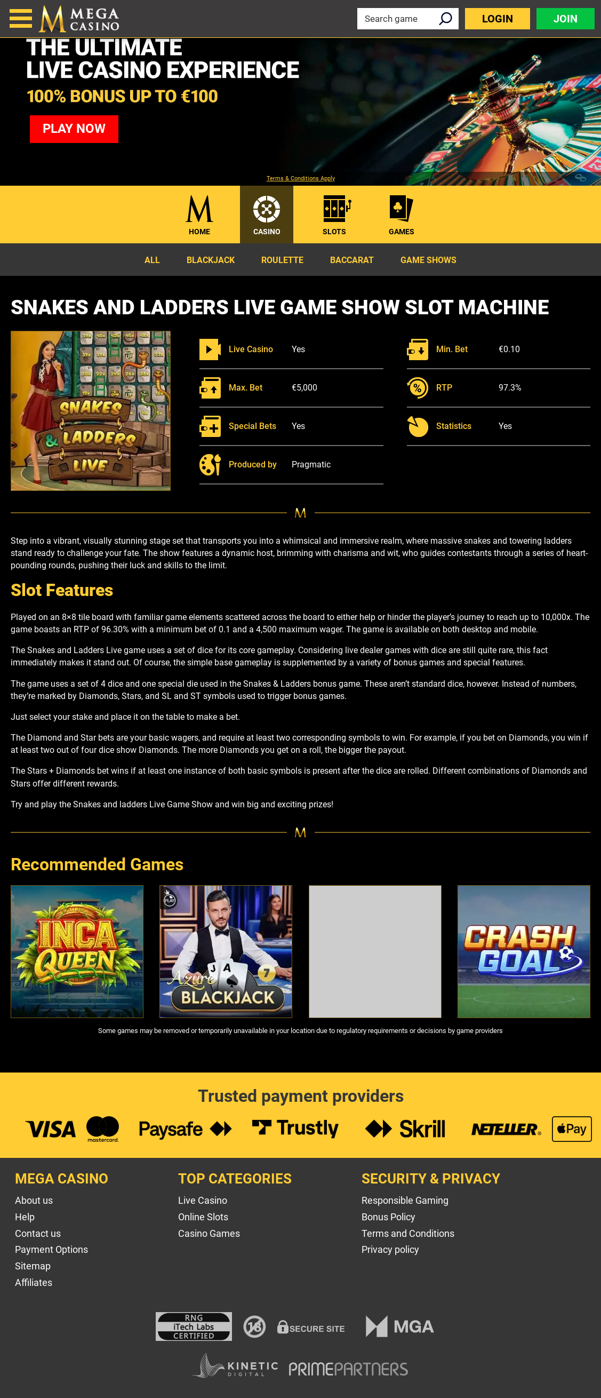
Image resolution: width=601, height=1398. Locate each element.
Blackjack (211, 260)
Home (199, 231)
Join (566, 18)
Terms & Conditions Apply (301, 179)
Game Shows (428, 260)
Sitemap (33, 1266)
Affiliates (33, 1282)
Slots (334, 231)
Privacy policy (390, 1249)
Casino (267, 231)
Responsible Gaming (405, 1200)
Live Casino (202, 1200)
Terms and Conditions (408, 1233)
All (152, 260)
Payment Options (51, 1249)
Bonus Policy (388, 1216)
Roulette (282, 260)
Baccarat (352, 260)
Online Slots (203, 1216)
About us (34, 1200)
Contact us (38, 1233)
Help (25, 1216)
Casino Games (209, 1233)
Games (401, 231)
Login (497, 18)
